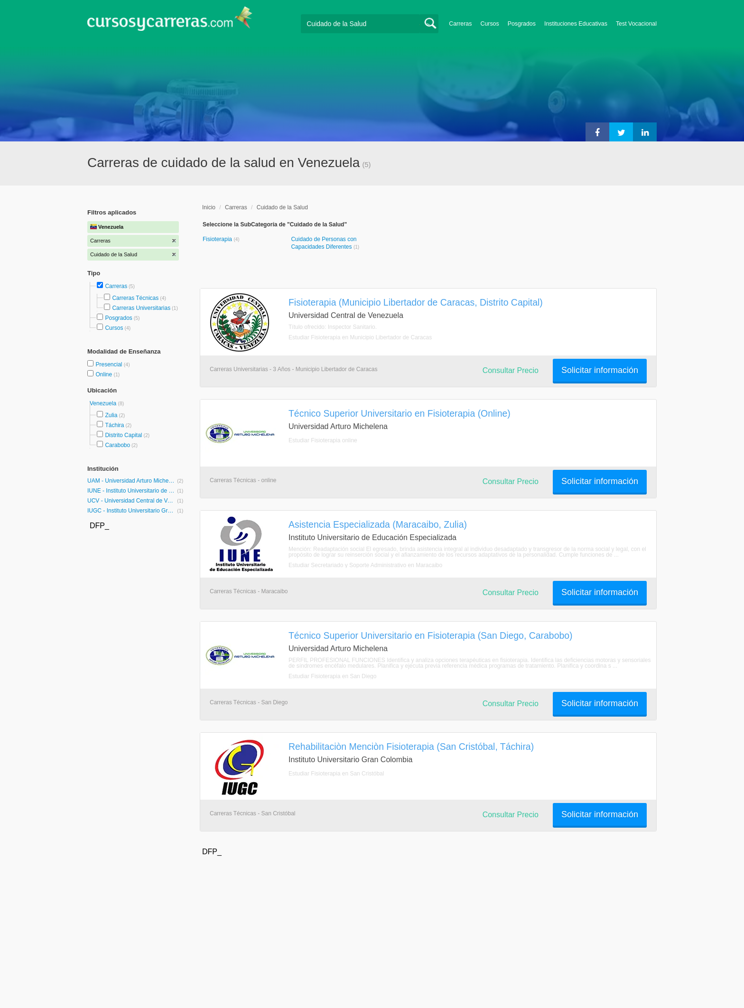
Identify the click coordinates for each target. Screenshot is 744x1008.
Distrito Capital (123, 435)
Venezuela (104, 403)
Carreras (460, 24)
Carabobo (117, 445)
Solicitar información (599, 370)
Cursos (489, 24)
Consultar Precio (511, 370)
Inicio (208, 207)
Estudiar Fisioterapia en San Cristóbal (336, 773)
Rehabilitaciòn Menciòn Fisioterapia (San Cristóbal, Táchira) (411, 746)
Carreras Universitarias (141, 308)
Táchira (114, 425)
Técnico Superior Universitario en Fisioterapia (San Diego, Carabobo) (430, 635)
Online (104, 374)
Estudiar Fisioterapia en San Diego (332, 676)
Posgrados (522, 24)
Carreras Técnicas (135, 298)
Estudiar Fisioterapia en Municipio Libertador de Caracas (360, 337)
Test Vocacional (636, 24)
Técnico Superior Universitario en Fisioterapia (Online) (399, 413)
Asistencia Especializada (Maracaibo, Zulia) (377, 524)
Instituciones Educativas (575, 24)
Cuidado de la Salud (282, 207)
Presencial (109, 364)
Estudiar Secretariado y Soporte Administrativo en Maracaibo (365, 565)
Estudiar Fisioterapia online (322, 440)
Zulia (111, 415)
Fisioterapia (218, 239)
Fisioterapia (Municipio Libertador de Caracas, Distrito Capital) (415, 302)
